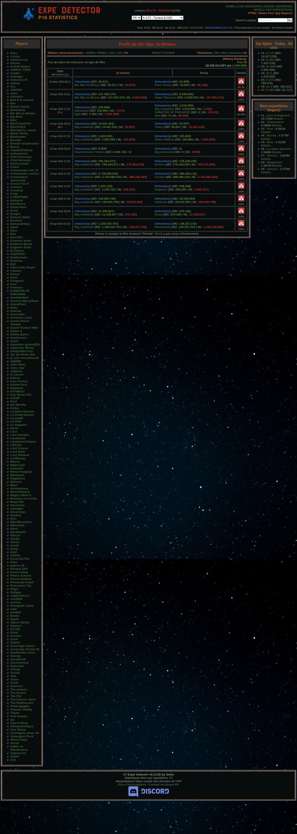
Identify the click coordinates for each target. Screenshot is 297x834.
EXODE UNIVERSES (278, 6)
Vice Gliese (18, 729)
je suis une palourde (24, 358)
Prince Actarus (20, 575)
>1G (111, 52)
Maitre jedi (17, 465)
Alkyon (15, 63)
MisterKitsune (20, 491)
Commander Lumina (24, 173)
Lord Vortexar (19, 455)
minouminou (19, 488)
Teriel (14, 682)
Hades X (16, 331)
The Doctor (18, 692)
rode (13, 609)
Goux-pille (17, 314)
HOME (230, 6)
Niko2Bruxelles (21, 522)
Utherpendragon (21, 726)
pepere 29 (17, 565)
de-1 (269, 73)
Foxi (13, 284)
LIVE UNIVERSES (249, 6)
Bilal (13, 120)
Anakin (15, 73)
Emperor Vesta (20, 240)
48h (223, 52)
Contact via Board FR (164, 784)
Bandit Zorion (20, 106)
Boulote (15, 140)
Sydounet (17, 666)
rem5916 (16, 599)
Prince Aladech (21, 579)
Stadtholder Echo (22, 652)
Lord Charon (19, 448)
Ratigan (15, 592)
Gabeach (161, 189)
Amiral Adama (20, 66)
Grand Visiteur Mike (24, 327)
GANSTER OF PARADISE (20, 292)
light (78, 114)
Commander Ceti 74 (24, 170)
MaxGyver (17, 475)
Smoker (15, 636)
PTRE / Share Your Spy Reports (270, 13)
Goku (14, 307)
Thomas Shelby (21, 709)
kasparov (16, 388)
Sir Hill (15, 629)
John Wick (17, 364)
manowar (16, 468)
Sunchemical (19, 662)
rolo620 (15, 612)
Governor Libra (21, 317)
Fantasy (15, 270)
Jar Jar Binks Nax (22, 354)
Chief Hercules (20, 160)
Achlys (15, 56)
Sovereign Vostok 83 (24, 649)
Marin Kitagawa (21, 471)
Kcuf (13, 401)
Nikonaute (17, 525)
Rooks (14, 615)
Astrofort (16, 96)
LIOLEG (15, 445)
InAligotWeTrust (21, 351)
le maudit (16, 418)
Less (13, 431)
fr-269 (270, 90)
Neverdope (18, 512)
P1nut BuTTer (19, 558)
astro (14, 93)
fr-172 (270, 53)
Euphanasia (18, 257)
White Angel (18, 739)
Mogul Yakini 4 (20, 495)
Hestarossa (18, 337)
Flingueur (17, 280)
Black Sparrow (20, 123)
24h (216, 52)
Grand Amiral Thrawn (19, 322)
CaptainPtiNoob (21, 150)
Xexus (14, 743)
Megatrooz (17, 478)
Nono (14, 528)
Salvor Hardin (20, 622)
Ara (12, 86)
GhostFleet (18, 304)
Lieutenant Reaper (23, 441)
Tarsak (15, 672)
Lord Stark (17, 451)
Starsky (15, 656)
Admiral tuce (19, 59)
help (65, 74)
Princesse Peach (22, 582)
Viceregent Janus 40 (24, 733)
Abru (13, 53)
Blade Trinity (19, 133)
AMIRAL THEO (20, 69)
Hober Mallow (164, 139)
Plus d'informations (132, 784)
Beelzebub (17, 110)
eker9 (14, 227)
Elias (13, 230)
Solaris (15, 642)
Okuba (14, 538)
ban (13, 103)
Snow (14, 639)
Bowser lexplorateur (24, 143)
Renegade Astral (22, 605)
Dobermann (18, 207)
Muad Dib (17, 502)
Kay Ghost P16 (20, 394)
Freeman (16, 287)
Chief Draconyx (21, 157)
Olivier (15, 542)
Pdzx (13, 562)
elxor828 (16, 237)
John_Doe (17, 368)
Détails (278, 118)
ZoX (13, 759)
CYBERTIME (19, 197)
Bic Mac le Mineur (22, 113)
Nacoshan (17, 505)
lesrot (14, 428)
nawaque (16, 508)
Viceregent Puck (21, 736)
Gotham (15, 311)
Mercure (16, 481)
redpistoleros (19, 595)
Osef (13, 552)
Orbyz (14, 548)
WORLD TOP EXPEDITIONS (273, 9)
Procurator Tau (20, 585)
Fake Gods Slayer (22, 267)
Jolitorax (16, 371)
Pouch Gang (19, 572)
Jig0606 (15, 361)
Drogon (15, 213)
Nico (13, 518)
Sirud (14, 632)
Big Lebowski (164, 109)
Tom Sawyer (19, 716)
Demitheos (17, 203)
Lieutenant (17, 438)
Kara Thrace (18, 381)
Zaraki (14, 756)
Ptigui (14, 589)
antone (15, 83)
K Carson (16, 374)
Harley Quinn (19, 334)
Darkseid (16, 200)
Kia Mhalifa (18, 404)
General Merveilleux (24, 301)
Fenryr (14, 274)
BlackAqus (18, 126)
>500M (101, 52)
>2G (119, 52)
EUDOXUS (17, 254)
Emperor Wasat (21, 244)
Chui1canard (19, 163)
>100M (89, 52)
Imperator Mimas (22, 347)
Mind (13, 485)
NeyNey (15, 515)
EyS (13, 264)
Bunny (14, 146)
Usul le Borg (19, 723)
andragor (16, 76)
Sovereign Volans (22, 646)
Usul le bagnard (278, 115)
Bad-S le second (21, 100)
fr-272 (270, 80)
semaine (235, 52)
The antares (18, 689)
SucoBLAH (18, 659)
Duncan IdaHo (20, 217)
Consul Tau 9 (19, 183)
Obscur (15, 535)
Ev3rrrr (159, 164)
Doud (14, 210)
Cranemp (16, 190)
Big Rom (16, 116)
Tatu (13, 676)
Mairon (15, 461)
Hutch (14, 341)
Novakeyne (18, 532)
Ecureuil (16, 220)
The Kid (15, 696)
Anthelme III (18, 80)
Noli (157, 115)
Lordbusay (17, 458)
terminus (16, 686)
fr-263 (270, 59)
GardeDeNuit (19, 297)
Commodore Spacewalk (19, 178)
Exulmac (16, 260)
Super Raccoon (166, 97)
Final (13, 277)
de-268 (270, 66)
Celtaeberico (19, 153)
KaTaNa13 (17, 391)
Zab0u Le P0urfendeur (19, 748)
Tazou (14, 679)
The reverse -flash (23, 699)
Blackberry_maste (23, 130)
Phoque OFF (19, 569)
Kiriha (14, 408)
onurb (14, 545)
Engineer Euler (20, 247)
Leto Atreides (19, 435)
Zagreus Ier (18, 753)
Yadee (159, 127)
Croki (14, 193)
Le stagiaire (18, 424)
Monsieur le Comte (23, 498)
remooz (15, 602)
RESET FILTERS (163, 52)
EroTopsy (17, 250)
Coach (14, 167)
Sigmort (15, 625)
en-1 (269, 86)
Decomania (162, 227)
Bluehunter (18, 136)
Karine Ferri (18, 384)
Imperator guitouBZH (25, 344)
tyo (12, 719)
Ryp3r (14, 619)
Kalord (15, 378)
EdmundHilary (20, 224)
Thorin (14, 713)
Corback (16, 187)
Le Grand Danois (22, 414)
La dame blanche (22, 411)
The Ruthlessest (21, 702)
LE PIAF (16, 421)
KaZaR (15, 398)
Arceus (160, 177)
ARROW (16, 90)
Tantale (15, 669)
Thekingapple (19, 706)
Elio (13, 234)
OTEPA (15, 555)
